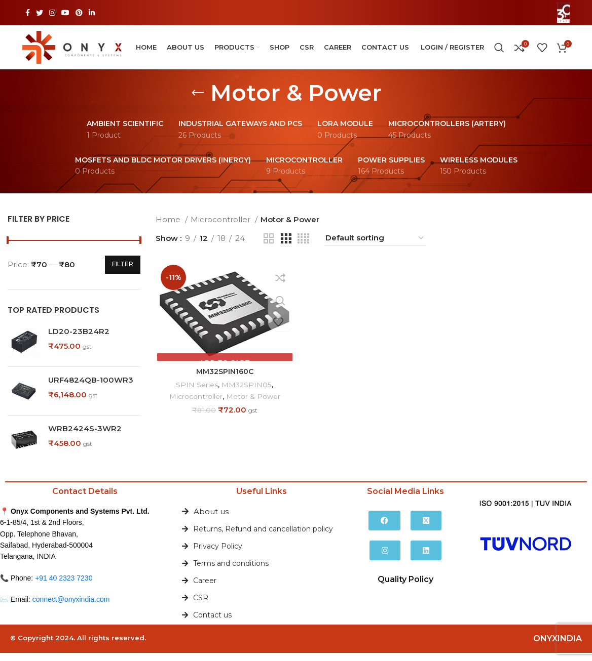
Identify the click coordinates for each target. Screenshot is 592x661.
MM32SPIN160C (223, 380)
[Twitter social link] (39, 12)
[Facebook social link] (27, 12)
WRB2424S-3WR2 (85, 436)
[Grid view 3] (286, 246)
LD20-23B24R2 (78, 339)
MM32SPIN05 (246, 393)
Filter (122, 272)
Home (169, 227)
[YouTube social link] (65, 12)
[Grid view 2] (269, 246)
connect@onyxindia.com (71, 607)
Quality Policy (405, 587)
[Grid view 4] (303, 246)
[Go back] (197, 101)
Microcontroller (221, 227)
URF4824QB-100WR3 (90, 388)
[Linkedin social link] (92, 12)
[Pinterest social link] (79, 12)
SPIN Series (196, 393)
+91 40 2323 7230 (63, 586)
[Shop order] (375, 246)
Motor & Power (254, 404)
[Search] (499, 52)
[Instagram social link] (52, 12)
